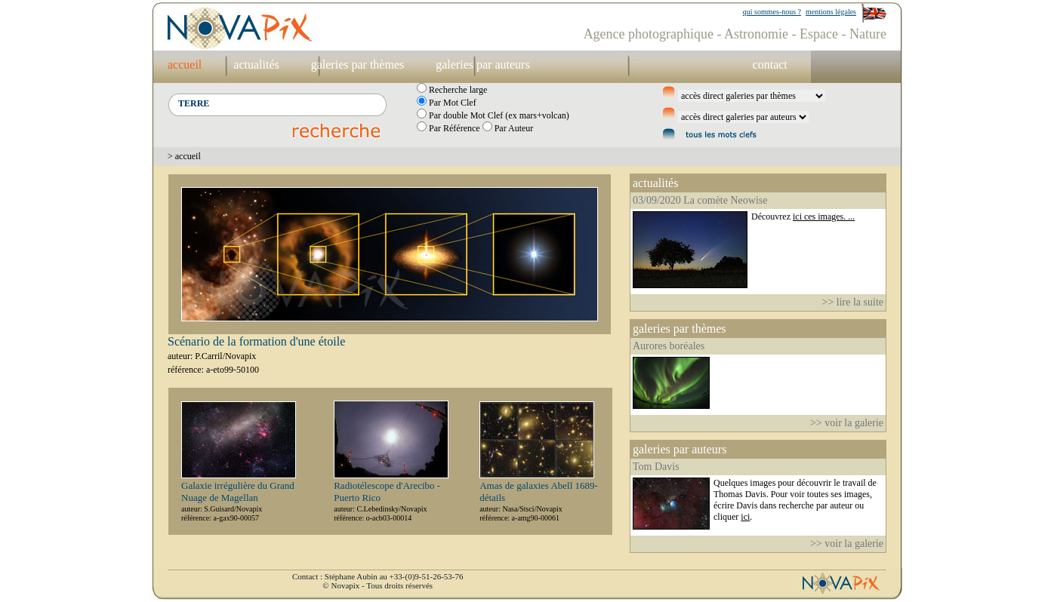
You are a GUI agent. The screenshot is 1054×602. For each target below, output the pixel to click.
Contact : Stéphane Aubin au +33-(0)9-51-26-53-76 (377, 576)
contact (770, 64)
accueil (185, 64)
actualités (256, 64)
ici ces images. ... (824, 216)
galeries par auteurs (482, 64)
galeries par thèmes (358, 64)
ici (745, 516)
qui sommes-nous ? (772, 12)
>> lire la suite (853, 302)
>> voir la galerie (846, 422)
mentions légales (831, 12)
